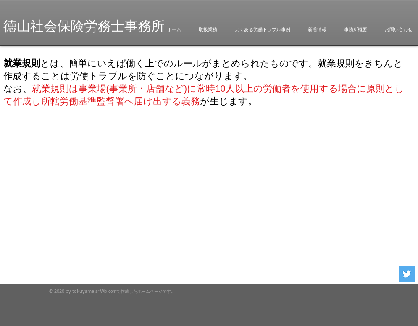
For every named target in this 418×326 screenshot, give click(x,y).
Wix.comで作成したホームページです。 (137, 291)
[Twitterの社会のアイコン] (407, 274)
